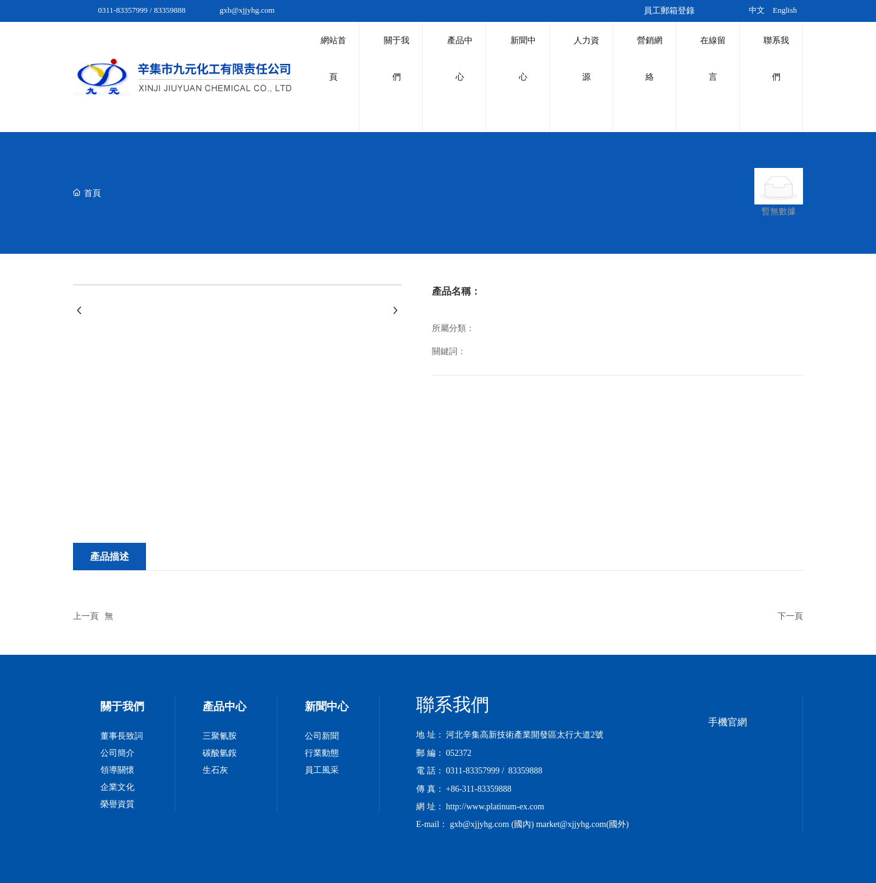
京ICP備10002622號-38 (716, 852)
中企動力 (598, 852)
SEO (654, 852)
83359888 (170, 10)
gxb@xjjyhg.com (247, 10)
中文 (757, 10)
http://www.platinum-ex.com (495, 758)
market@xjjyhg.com (571, 775)
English (785, 10)
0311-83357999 (123, 10)
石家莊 (629, 852)
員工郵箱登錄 (669, 10)
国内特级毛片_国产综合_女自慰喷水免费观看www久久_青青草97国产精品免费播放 (156, 876)
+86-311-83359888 (479, 740)
